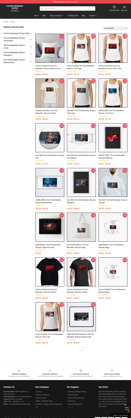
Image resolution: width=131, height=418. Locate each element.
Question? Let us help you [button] (120, 415)
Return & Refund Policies (76, 398)
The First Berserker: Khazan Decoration (14, 53)
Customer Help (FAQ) (75, 404)
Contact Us (71, 401)
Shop (13, 22)
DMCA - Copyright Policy (44, 401)
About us (39, 392)
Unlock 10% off (127, 408)
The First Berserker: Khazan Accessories (14, 39)
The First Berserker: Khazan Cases (14, 46)
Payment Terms (73, 395)
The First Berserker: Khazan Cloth (17, 33)
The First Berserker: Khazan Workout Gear (14, 61)
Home (6, 22)
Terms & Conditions (42, 395)
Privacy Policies (41, 398)
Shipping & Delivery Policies (77, 392)
